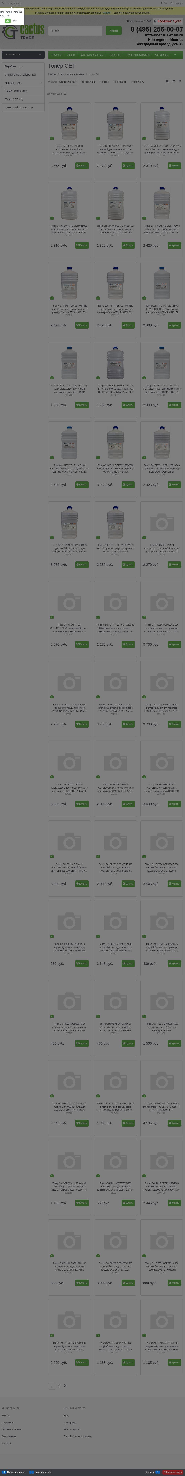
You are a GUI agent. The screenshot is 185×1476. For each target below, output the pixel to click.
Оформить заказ (173, 1472)
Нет (15, 21)
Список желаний (43, 1472)
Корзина (150, 1472)
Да (7, 21)
